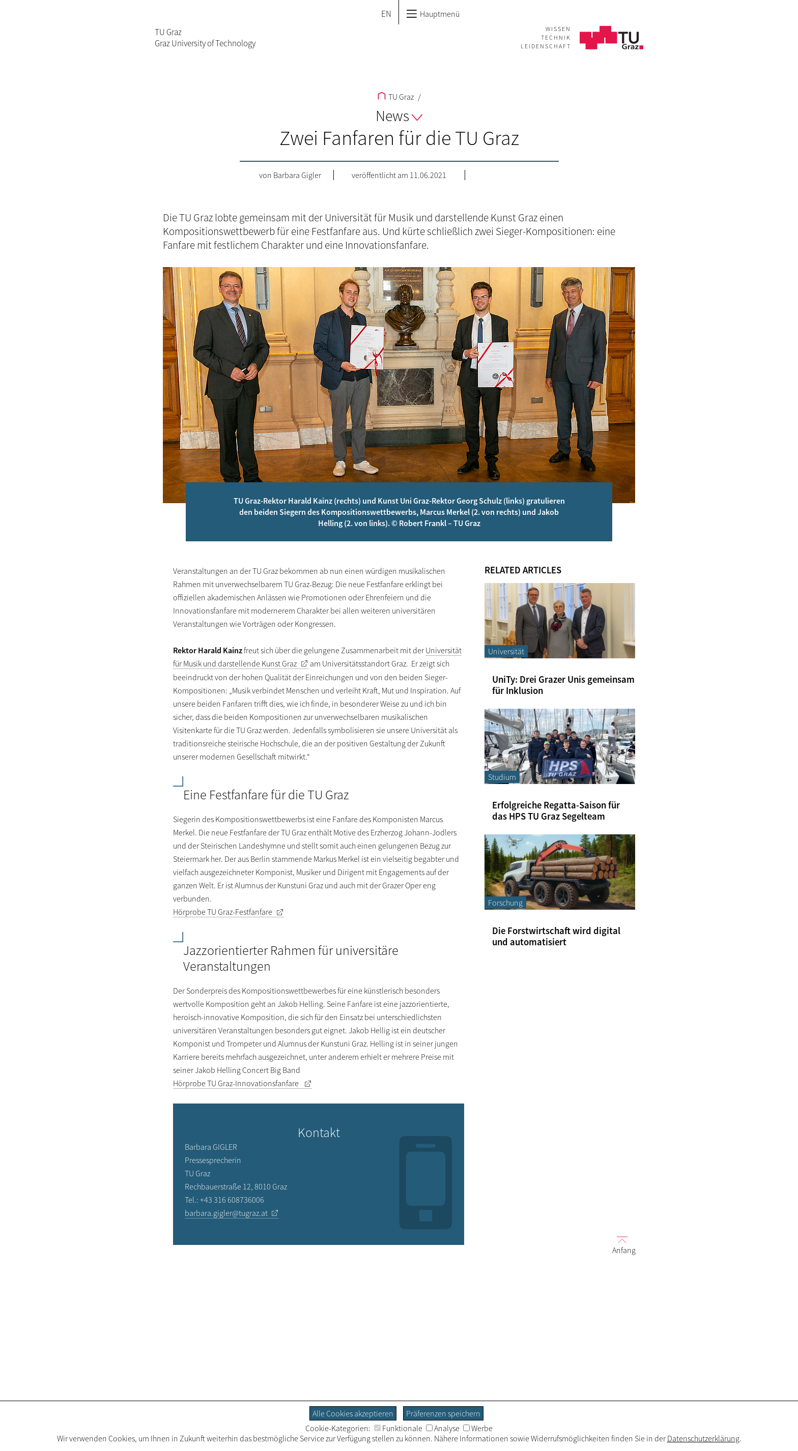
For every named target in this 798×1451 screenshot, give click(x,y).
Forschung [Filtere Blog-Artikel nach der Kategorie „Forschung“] (505, 902)
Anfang (620, 1244)
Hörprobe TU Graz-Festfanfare (222, 912)
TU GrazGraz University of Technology (205, 37)
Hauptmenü (433, 14)
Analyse (443, 1428)
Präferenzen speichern (443, 1413)
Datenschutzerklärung (703, 1438)
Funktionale (398, 1428)
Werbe (478, 1428)
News (399, 115)
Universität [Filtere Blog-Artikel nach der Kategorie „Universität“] (506, 651)
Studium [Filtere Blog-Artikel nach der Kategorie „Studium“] (502, 777)
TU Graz (396, 97)
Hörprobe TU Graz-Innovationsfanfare (236, 1083)
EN (386, 13)
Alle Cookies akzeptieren (352, 1413)
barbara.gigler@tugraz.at (226, 1213)
